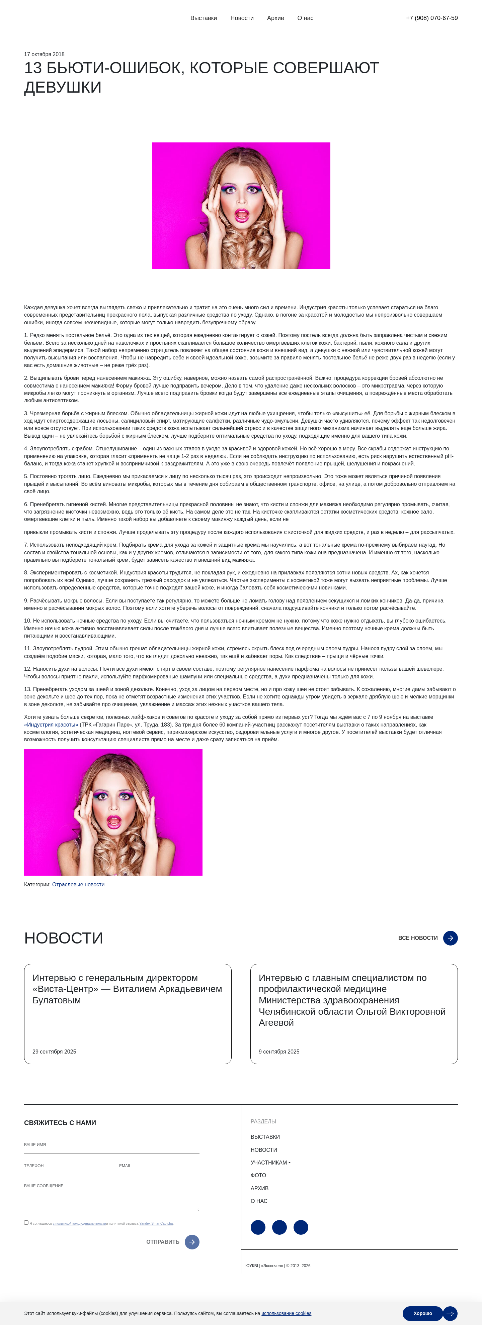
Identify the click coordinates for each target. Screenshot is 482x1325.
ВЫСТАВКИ (265, 1137)
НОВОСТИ (264, 1150)
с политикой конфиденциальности (79, 1223)
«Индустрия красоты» (51, 725)
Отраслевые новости (78, 884)
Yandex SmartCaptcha (156, 1223)
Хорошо (423, 1313)
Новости (242, 18)
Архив (275, 18)
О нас (306, 18)
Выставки (203, 18)
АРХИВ (259, 1188)
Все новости (418, 938)
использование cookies (286, 1313)
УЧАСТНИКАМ (269, 1163)
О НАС (259, 1201)
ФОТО (258, 1175)
